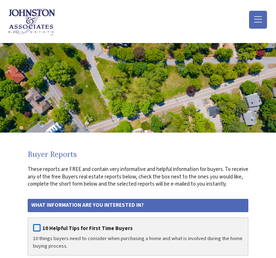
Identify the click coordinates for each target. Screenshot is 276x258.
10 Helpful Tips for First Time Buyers (87, 228)
